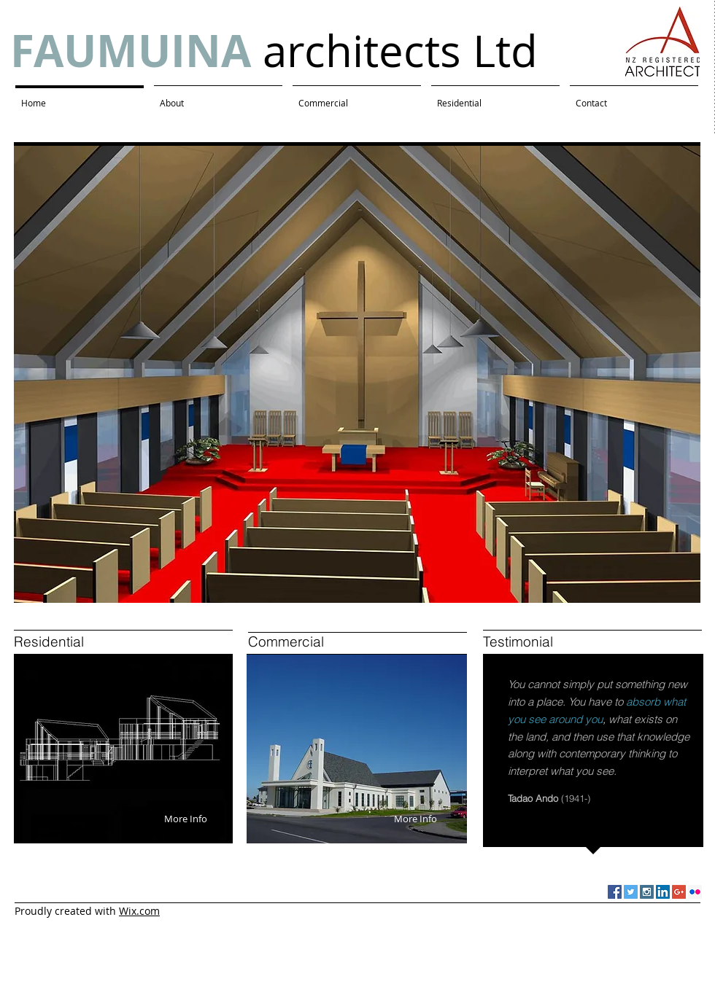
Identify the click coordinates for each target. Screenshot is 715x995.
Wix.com (139, 911)
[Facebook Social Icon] (615, 892)
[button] (357, 374)
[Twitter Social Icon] (631, 892)
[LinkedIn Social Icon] (663, 892)
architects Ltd (274, 50)
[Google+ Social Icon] (679, 892)
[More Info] (185, 818)
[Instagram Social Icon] (647, 892)
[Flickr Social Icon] (695, 892)
